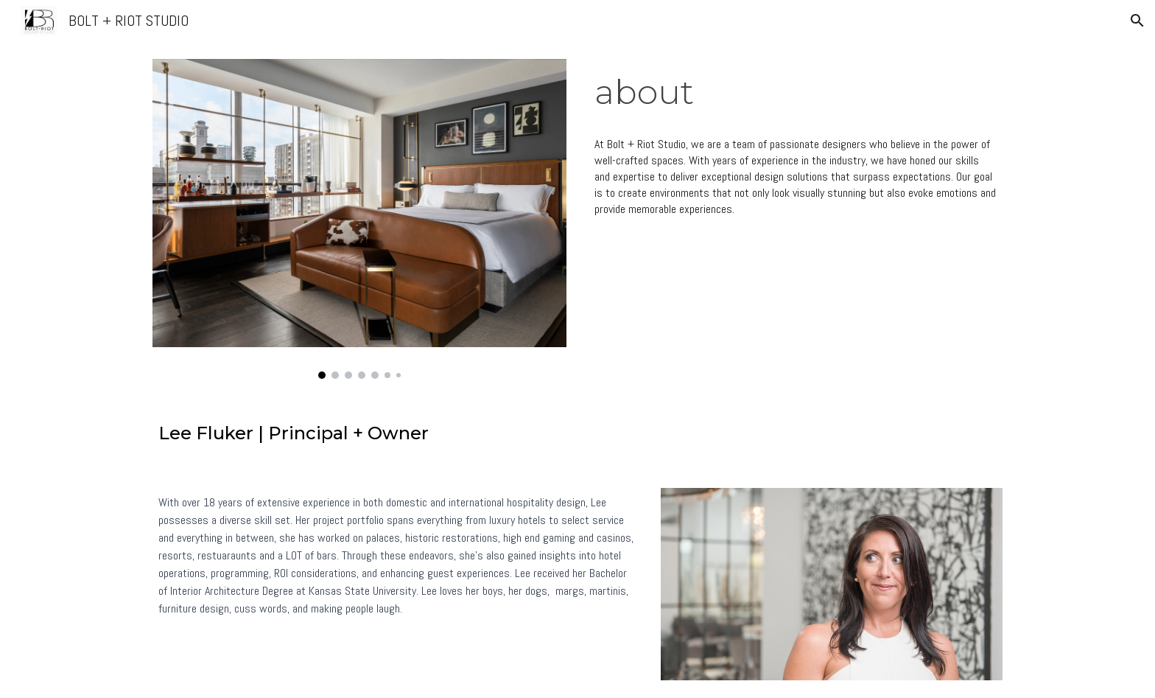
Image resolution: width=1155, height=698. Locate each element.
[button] (1137, 20)
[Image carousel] (359, 219)
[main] (796, 92)
